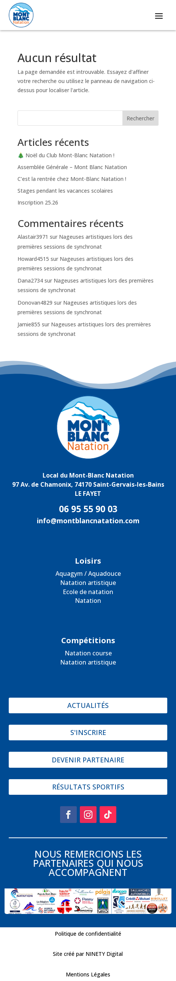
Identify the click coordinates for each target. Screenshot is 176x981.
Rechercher (140, 118)
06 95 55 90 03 (88, 509)
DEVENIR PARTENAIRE (88, 759)
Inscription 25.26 (37, 202)
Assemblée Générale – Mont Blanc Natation (72, 167)
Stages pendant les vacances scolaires (65, 190)
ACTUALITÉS (88, 705)
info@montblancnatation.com (88, 520)
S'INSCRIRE (88, 732)
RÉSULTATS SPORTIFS (88, 786)
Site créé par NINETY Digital (88, 953)
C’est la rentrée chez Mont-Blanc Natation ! (71, 178)
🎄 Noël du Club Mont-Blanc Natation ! (65, 155)
